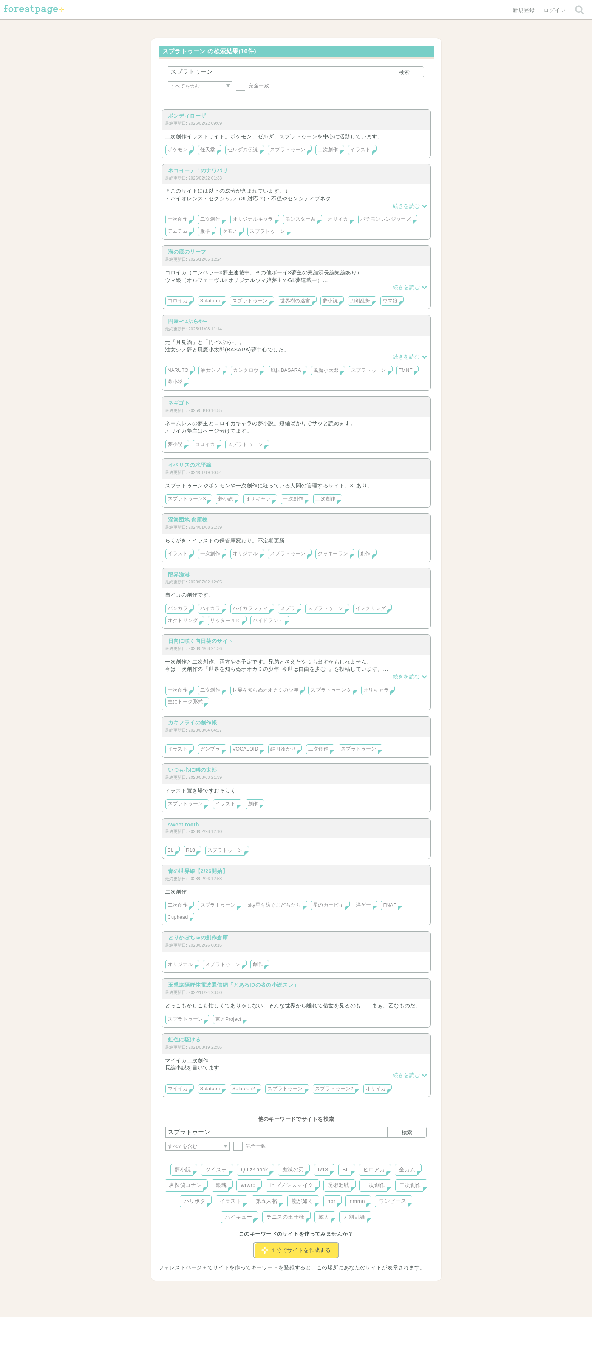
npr (332, 1201)
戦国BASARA (286, 370)
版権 (205, 231)
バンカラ (178, 608)
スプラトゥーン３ (331, 690)
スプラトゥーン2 (334, 1088)
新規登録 (524, 10)
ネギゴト (179, 403)
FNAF (389, 905)
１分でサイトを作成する (296, 1250)
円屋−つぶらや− (187, 321)
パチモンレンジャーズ (385, 219)
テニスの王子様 (285, 1217)
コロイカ (178, 300)
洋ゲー (363, 905)
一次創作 (178, 219)
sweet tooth (183, 825)
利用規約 (285, 1325)
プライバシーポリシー (377, 1325)
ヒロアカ (374, 1170)
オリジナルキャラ (253, 219)
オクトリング (183, 620)
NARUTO (178, 370)
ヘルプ (199, 1325)
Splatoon (210, 300)
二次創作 (328, 149)
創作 (365, 553)
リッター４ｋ (225, 620)
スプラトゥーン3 (187, 498)
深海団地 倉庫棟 (188, 520)
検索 (404, 72)
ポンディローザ (187, 116)
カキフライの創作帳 (192, 723)
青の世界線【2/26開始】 (198, 871)
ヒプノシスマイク (291, 1185)
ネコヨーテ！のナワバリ (198, 170)
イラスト (360, 149)
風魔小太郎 (326, 370)
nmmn (357, 1201)
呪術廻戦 (338, 1185)
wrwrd (248, 1185)
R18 (190, 850)
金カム (407, 1170)
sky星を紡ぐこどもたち (274, 905)
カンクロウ (245, 370)
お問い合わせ (241, 1325)
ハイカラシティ (250, 608)
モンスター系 (300, 219)
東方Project (228, 1019)
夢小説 (330, 300)
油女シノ (211, 370)
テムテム (178, 231)
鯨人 (323, 1217)
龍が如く (303, 1201)
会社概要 (325, 1325)
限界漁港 (179, 574)
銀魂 (221, 1185)
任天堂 (207, 149)
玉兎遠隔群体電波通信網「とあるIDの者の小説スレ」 (233, 985)
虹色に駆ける (184, 1040)
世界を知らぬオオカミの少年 (265, 690)
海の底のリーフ (187, 252)
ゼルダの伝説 (242, 149)
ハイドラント (268, 620)
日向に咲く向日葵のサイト (200, 641)
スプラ (287, 608)
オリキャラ (258, 498)
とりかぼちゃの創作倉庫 (198, 938)
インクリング (371, 608)
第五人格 (267, 1201)
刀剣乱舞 (360, 300)
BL (171, 850)
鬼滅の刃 (293, 1170)
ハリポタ (195, 1201)
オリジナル (245, 553)
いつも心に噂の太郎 (192, 770)
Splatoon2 (243, 1088)
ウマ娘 (390, 300)
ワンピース (392, 1201)
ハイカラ (210, 608)
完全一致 (252, 85)
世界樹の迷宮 (295, 300)
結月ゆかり (283, 749)
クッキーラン (333, 553)
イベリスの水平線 (190, 465)
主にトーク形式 (185, 701)
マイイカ (178, 1088)
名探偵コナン (185, 1185)
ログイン (555, 10)
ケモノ (230, 231)
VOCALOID (245, 749)
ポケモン (178, 149)
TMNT (406, 370)
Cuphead (178, 917)
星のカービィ (328, 905)
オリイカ (338, 219)
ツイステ (216, 1170)
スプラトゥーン (288, 149)
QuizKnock (254, 1170)
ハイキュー (238, 1217)
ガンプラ (210, 749)
